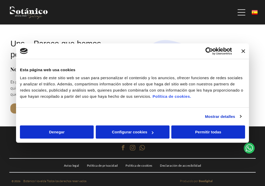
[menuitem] (71, 165)
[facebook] (123, 148)
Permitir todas (208, 132)
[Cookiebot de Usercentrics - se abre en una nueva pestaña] (209, 51)
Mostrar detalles (220, 116)
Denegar (56, 132)
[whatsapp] (142, 148)
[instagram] (132, 148)
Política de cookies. (171, 96)
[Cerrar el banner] (243, 51)
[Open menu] (241, 12)
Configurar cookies (132, 132)
